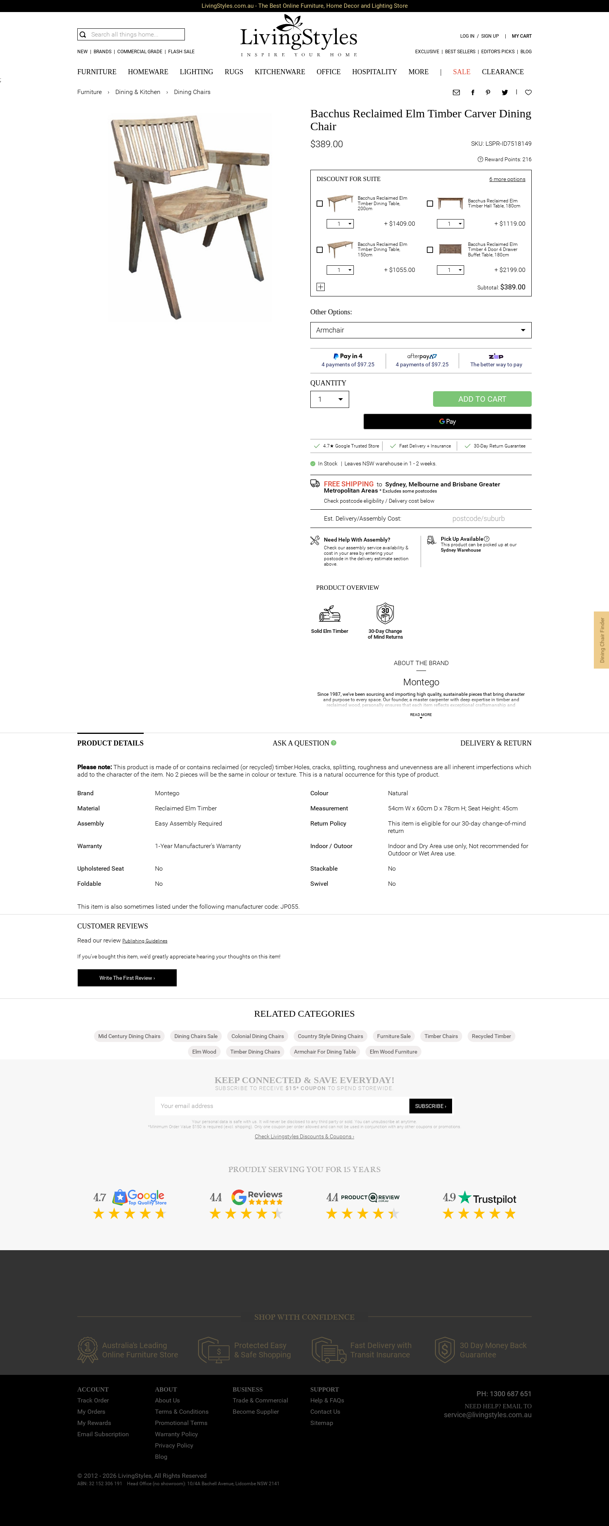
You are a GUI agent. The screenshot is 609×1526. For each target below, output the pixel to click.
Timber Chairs (441, 1036)
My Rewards (94, 1423)
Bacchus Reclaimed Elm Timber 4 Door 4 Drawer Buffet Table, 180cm (493, 250)
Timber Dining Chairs (255, 1052)
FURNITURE (97, 72)
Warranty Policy (176, 1434)
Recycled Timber (491, 1036)
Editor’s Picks (498, 51)
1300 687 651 (511, 1394)
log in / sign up (479, 36)
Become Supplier (256, 1411)
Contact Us (325, 1411)
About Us (167, 1400)
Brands (102, 51)
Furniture (89, 92)
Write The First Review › (127, 978)
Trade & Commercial (260, 1400)
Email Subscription (103, 1434)
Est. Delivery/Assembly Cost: (362, 519)
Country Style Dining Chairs (330, 1036)
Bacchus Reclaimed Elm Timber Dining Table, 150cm (382, 250)
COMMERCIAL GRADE (139, 51)
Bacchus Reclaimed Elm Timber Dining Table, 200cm (382, 203)
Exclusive (427, 51)
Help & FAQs (327, 1400)
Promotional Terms (181, 1423)
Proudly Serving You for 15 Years (304, 1169)
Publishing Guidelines (144, 941)
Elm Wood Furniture (393, 1052)
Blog (526, 51)
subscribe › (430, 1106)
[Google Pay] (448, 421)
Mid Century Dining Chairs (129, 1036)
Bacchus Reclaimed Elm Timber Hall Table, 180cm (494, 204)
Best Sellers (460, 51)
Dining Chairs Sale (196, 1036)
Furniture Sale (394, 1036)
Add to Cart (482, 399)
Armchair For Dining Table (325, 1052)
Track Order (93, 1400)
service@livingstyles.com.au (488, 1415)
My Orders (91, 1411)
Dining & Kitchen (137, 92)
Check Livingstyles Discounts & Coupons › (304, 1136)
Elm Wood (204, 1052)
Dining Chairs (192, 92)
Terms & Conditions (182, 1411)
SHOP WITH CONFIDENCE (304, 1317)
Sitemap (321, 1423)
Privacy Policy (174, 1445)
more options (507, 179)
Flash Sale (181, 51)
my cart (522, 36)
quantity (328, 383)
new (82, 51)
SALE (461, 72)
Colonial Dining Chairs (257, 1036)
